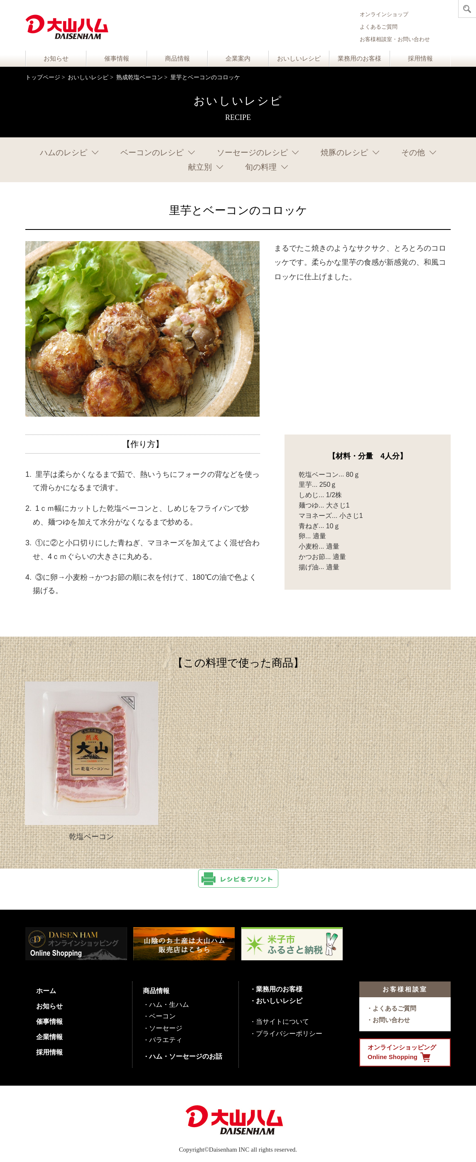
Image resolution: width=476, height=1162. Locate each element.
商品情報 (177, 58)
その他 (413, 152)
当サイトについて (282, 1021)
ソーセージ (165, 1028)
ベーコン (162, 1016)
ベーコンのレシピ (152, 152)
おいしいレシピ (299, 58)
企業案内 (238, 58)
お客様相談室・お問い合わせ (395, 39)
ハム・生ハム (169, 1004)
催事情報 (116, 58)
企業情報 (49, 1036)
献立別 (200, 167)
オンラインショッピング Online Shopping (402, 1053)
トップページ (42, 77)
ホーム (46, 990)
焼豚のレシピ (344, 152)
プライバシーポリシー (289, 1033)
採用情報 (420, 58)
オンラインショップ (384, 14)
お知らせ (56, 58)
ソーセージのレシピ (252, 152)
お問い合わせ (391, 1019)
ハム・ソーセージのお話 (185, 1056)
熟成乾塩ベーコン (139, 77)
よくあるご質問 (378, 27)
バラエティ (165, 1039)
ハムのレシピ (63, 152)
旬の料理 (261, 167)
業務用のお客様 (359, 58)
